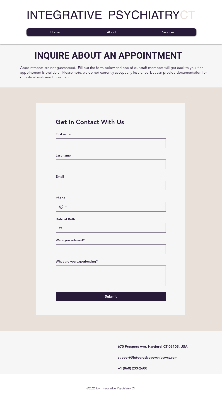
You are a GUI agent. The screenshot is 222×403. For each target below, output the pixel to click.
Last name (63, 155)
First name (63, 134)
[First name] (109, 143)
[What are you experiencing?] (111, 276)
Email (60, 176)
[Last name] (109, 164)
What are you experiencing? (77, 261)
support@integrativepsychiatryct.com (147, 357)
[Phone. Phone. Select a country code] (63, 207)
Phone (60, 198)
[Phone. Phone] (115, 206)
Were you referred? (70, 240)
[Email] (109, 185)
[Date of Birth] (60, 228)
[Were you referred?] (109, 249)
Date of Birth (65, 219)
